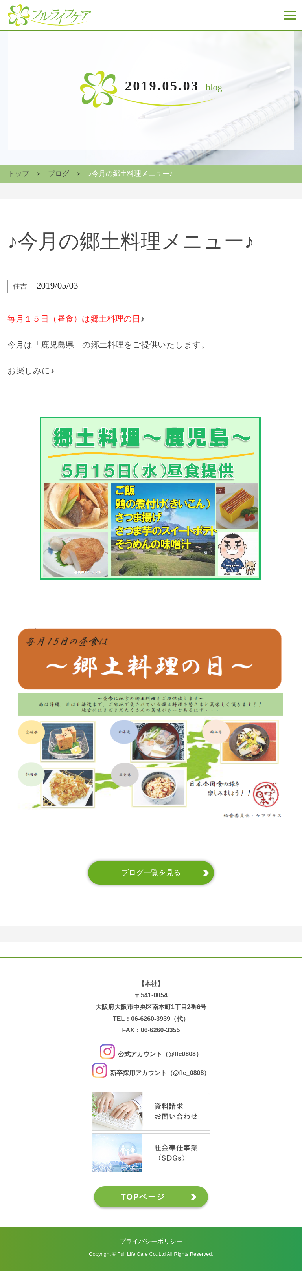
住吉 (20, 286)
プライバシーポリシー (151, 1241)
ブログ (58, 173)
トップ (18, 173)
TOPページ (143, 1196)
